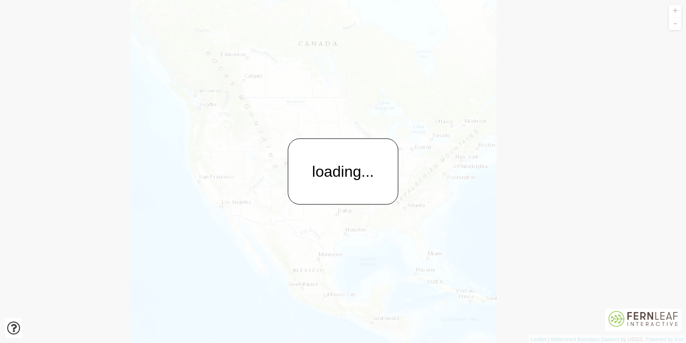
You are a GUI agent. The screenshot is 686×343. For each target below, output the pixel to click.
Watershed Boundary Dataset (585, 339)
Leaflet (538, 339)
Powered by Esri (665, 339)
